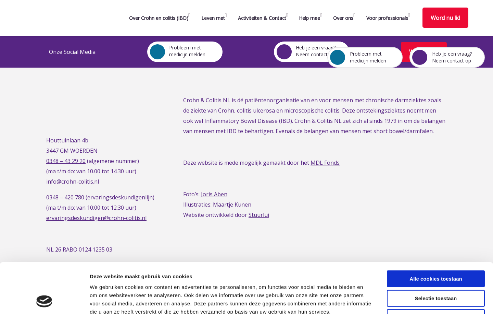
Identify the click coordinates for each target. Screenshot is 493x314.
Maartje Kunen (232, 204)
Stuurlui (259, 215)
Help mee (309, 18)
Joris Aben (214, 194)
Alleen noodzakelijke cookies (435, 271)
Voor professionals (387, 18)
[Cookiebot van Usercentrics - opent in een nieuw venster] (44, 300)
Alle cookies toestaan (435, 232)
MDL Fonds (325, 162)
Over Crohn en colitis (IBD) (158, 18)
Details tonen (370, 300)
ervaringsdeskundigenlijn (120, 197)
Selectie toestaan (436, 251)
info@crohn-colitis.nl (72, 181)
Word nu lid (445, 18)
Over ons (343, 18)
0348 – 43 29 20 (66, 161)
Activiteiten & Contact (262, 18)
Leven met (213, 18)
